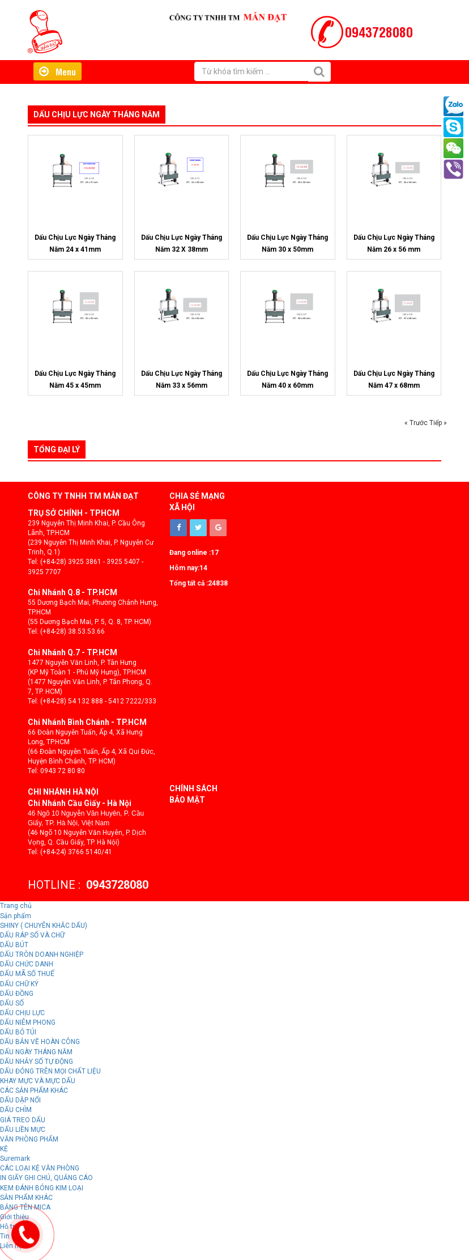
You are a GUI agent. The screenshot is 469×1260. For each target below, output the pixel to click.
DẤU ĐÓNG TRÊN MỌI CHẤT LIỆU (50, 1071)
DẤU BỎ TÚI (18, 1032)
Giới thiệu (192, 92)
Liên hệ (304, 92)
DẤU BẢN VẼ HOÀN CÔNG (40, 1042)
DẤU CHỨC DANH (26, 964)
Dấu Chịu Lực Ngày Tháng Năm (96, 114)
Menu (57, 71)
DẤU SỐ (12, 1003)
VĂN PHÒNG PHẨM (29, 1139)
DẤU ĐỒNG (16, 994)
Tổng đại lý (56, 449)
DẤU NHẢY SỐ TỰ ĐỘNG (36, 1062)
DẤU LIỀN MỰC (22, 1130)
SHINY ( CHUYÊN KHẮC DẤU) (43, 926)
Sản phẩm (15, 916)
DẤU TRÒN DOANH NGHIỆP (41, 954)
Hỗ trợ (231, 92)
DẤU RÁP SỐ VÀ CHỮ (32, 935)
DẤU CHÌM (16, 1110)
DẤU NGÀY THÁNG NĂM (36, 1052)
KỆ (4, 1149)
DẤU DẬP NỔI (20, 1100)
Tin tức (267, 92)
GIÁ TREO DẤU (22, 1120)
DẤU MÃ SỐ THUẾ (27, 974)
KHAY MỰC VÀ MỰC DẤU (37, 1081)
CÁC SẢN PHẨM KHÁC (34, 1090)
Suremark (15, 1159)
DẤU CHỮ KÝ (19, 984)
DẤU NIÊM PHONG (28, 1022)
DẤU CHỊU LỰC (22, 1013)
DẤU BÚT (14, 945)
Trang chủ (16, 906)
